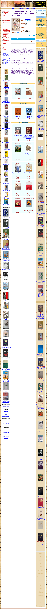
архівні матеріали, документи (5, 24)
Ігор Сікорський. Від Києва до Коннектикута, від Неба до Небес (17, 173)
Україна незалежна (5, 62)
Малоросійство (6, 176)
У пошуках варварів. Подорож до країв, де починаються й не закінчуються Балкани (6, 381)
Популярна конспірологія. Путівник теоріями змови (6, 228)
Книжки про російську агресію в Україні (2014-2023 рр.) (6, 421)
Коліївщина (6, 411)
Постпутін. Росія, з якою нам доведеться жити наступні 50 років (6, 358)
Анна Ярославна (6, 438)
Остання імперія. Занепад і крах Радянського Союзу (6, 280)
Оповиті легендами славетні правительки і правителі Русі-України (6, 129)
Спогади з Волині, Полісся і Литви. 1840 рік (6, 270)
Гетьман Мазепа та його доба (6, 142)
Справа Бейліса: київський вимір (41, 331)
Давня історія (4, 53)
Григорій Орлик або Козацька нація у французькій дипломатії (28, 154)
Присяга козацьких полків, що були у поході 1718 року (6, 239)
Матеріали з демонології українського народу (6, 116)
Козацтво (6, 414)
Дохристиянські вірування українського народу (28, 173)
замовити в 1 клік (28, 38)
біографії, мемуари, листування (5, 36)
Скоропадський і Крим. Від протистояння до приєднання (6, 191)
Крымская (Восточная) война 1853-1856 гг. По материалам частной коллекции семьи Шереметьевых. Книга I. (40, 316)
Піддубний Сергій (6, 430)
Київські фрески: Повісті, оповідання (6, 171)
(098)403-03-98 (41, 45)
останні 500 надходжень (6, 406)
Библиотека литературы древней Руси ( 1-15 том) (40, 519)
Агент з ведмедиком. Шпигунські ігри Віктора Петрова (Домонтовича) (6, 88)
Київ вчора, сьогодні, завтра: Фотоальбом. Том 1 (40, 483)
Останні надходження (20, 8)
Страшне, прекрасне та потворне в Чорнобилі (6, 157)
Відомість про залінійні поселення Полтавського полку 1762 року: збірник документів (6, 249)
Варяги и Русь (40, 496)
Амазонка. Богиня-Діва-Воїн (18, 208)
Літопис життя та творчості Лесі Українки (40, 380)
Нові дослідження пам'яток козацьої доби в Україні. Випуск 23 (6, 102)
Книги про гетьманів (6, 423)
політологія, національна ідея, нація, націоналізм (6, 20)
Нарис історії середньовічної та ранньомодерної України (6, 164)
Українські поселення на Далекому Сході (6, 391)
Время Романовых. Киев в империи (17, 97)
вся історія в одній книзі (6, 63)
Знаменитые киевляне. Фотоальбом (41, 214)
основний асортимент (6, 11)
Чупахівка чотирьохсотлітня (6, 122)
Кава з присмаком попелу (17, 135)
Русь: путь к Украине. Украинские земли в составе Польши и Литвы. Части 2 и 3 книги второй (28, 137)
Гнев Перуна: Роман (40, 507)
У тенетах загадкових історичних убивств (6, 218)
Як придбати (33, 8)
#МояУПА (6, 319)
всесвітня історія (5, 44)
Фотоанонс (4, 49)
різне (3, 47)
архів (3, 48)
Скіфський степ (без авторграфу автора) (40, 419)
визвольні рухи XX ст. (6, 37)
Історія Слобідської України (40, 392)
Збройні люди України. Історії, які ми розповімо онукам (6, 81)
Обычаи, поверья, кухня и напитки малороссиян (40, 343)
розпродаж (4, 41)
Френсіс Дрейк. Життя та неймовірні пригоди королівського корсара (6, 290)
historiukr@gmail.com (40, 43)
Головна (13, 8)
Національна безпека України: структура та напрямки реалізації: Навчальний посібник (41, 544)
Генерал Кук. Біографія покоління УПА (6, 300)
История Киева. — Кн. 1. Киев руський (28, 97)
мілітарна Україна (5, 34)
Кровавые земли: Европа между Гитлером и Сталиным (17, 191)
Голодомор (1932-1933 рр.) (5, 416)
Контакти (28, 8)
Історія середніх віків (40, 530)
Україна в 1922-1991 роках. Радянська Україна (6, 60)
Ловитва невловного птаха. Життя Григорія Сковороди (6, 183)
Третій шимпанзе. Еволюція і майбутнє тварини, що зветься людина (6, 370)
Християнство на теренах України (6, 95)
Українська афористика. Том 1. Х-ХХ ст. (40, 368)
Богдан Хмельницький (6, 436)
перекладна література (6, 40)
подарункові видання (6, 33)
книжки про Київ (5, 16)
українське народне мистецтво (5, 43)
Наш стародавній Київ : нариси (29, 117)
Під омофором (6, 135)
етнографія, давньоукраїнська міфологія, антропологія (6, 30)
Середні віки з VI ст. (5, 54)
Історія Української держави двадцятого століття (6, 198)
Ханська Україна (41, 202)
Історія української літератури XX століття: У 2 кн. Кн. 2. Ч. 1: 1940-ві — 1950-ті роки (40, 432)
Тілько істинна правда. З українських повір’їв (6, 347)
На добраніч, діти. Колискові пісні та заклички (29, 208)
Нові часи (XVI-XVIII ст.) (6, 55)
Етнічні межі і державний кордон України (6, 204)
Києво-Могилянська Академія (40, 472)
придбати (17, 38)
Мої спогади (17, 116)
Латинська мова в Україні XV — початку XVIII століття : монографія (41, 445)
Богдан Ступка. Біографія (40, 459)
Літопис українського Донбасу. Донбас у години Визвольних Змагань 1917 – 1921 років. (6, 402)
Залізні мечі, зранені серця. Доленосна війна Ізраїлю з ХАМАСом (6, 149)
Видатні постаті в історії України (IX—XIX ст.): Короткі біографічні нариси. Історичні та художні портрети (40, 406)
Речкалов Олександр (6, 432)
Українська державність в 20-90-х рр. (40, 355)
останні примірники (5, 12)
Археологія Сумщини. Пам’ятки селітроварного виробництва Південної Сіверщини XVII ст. (6, 260)
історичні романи (5, 13)
